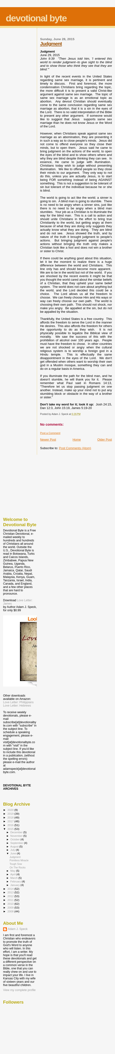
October (15, 839)
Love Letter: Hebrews (17, 705)
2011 (10, 899)
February (16, 881)
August (14, 846)
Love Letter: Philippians (18, 702)
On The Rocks (17, 867)
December (16, 832)
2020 (10, 809)
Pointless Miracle (19, 860)
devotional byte (36, 18)
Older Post (104, 439)
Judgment (51, 43)
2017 (10, 821)
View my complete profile (19, 990)
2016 (10, 825)
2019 (10, 813)
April (13, 874)
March (14, 877)
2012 (10, 896)
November (16, 835)
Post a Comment (50, 433)
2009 (10, 907)
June (13, 853)
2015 (10, 828)
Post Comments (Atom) (75, 448)
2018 (10, 817)
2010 (10, 903)
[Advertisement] (27, 484)
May (13, 870)
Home (76, 439)
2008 (10, 911)
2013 (10, 892)
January (15, 885)
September (17, 843)
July (13, 849)
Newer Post (48, 439)
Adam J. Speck (18, 929)
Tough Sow (16, 863)
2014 (10, 888)
